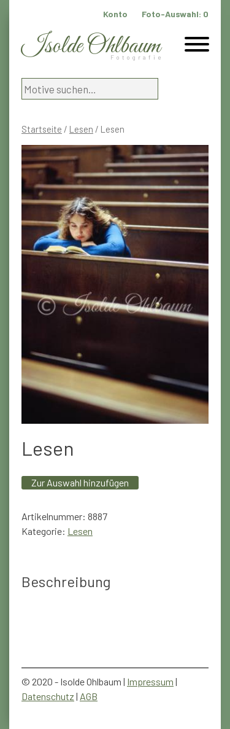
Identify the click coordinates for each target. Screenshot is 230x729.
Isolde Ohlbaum (90, 46)
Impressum (150, 681)
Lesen (81, 128)
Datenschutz (47, 696)
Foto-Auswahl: (175, 14)
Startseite (41, 128)
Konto (115, 14)
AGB (89, 696)
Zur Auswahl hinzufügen (80, 482)
